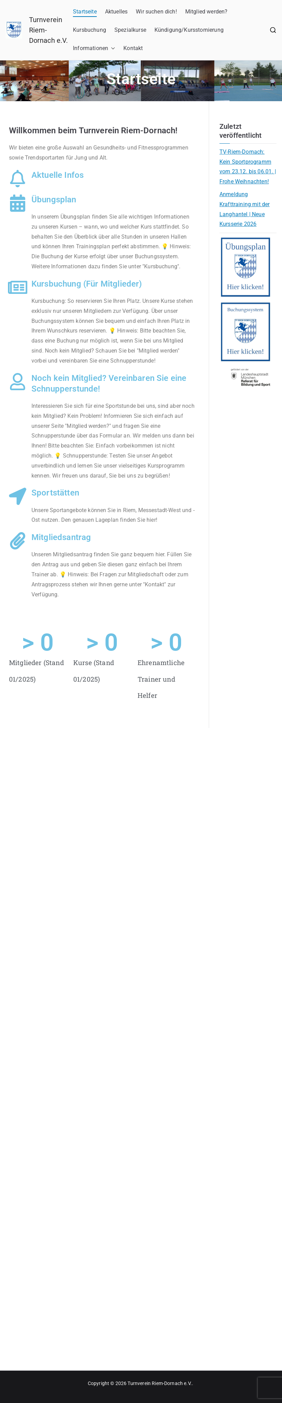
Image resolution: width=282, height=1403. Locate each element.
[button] (111, 49)
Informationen (94, 49)
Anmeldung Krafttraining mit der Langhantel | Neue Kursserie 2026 (244, 209)
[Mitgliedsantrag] (17, 540)
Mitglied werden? (206, 11)
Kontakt (133, 48)
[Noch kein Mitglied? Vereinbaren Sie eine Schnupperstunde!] (17, 381)
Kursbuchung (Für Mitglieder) (86, 284)
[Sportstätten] (17, 496)
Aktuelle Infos (57, 175)
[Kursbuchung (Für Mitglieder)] (17, 287)
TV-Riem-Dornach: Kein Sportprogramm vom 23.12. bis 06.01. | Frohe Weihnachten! (247, 166)
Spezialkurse (130, 30)
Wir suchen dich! (156, 11)
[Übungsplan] (17, 203)
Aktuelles (116, 11)
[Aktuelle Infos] (17, 178)
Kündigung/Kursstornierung (189, 30)
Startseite (85, 11)
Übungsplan (53, 199)
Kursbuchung (89, 30)
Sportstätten (55, 493)
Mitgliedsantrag (61, 537)
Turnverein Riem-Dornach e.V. (159, 1383)
